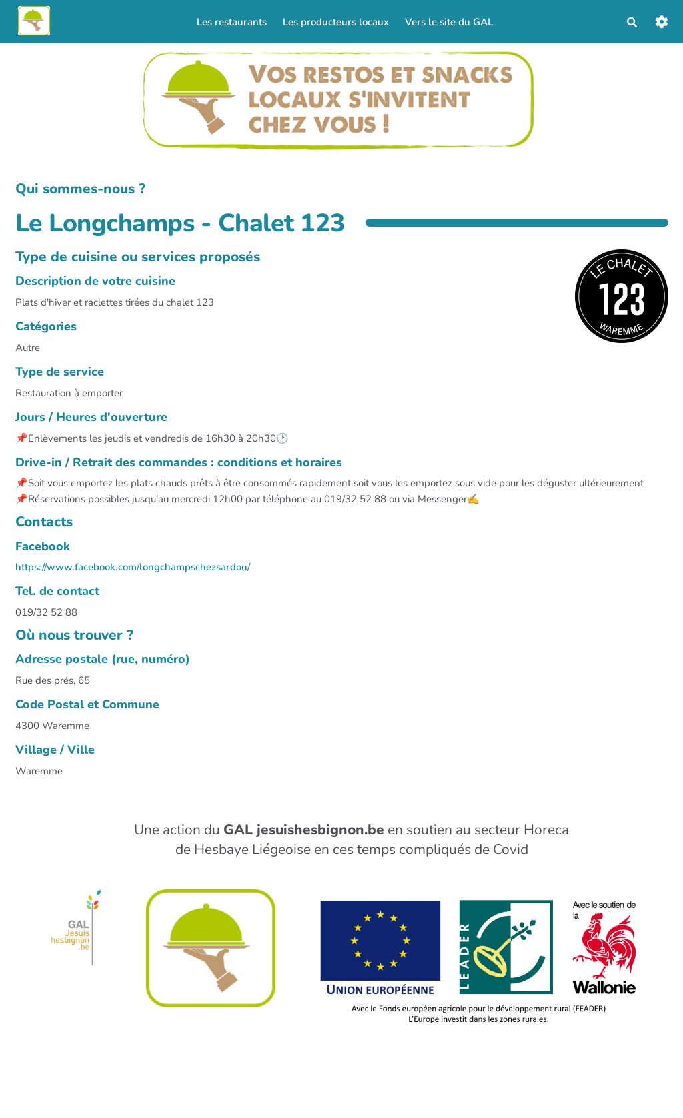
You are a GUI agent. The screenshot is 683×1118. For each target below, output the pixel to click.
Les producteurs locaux (334, 23)
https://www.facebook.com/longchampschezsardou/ (132, 570)
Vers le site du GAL (448, 23)
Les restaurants (230, 23)
